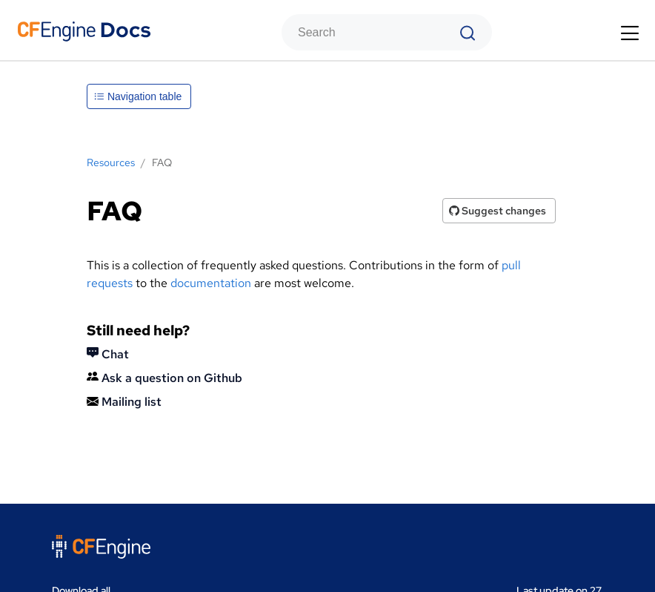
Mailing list (124, 402)
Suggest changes (497, 210)
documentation (210, 283)
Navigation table (138, 96)
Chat (108, 354)
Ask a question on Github (164, 378)
